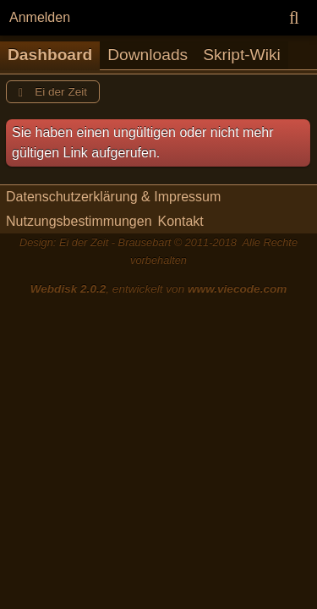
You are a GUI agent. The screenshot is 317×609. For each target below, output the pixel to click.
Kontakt (181, 221)
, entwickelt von (158, 289)
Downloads (147, 54)
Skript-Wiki (242, 54)
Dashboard (50, 54)
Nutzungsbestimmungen (79, 221)
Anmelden (39, 17)
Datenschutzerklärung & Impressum (113, 196)
